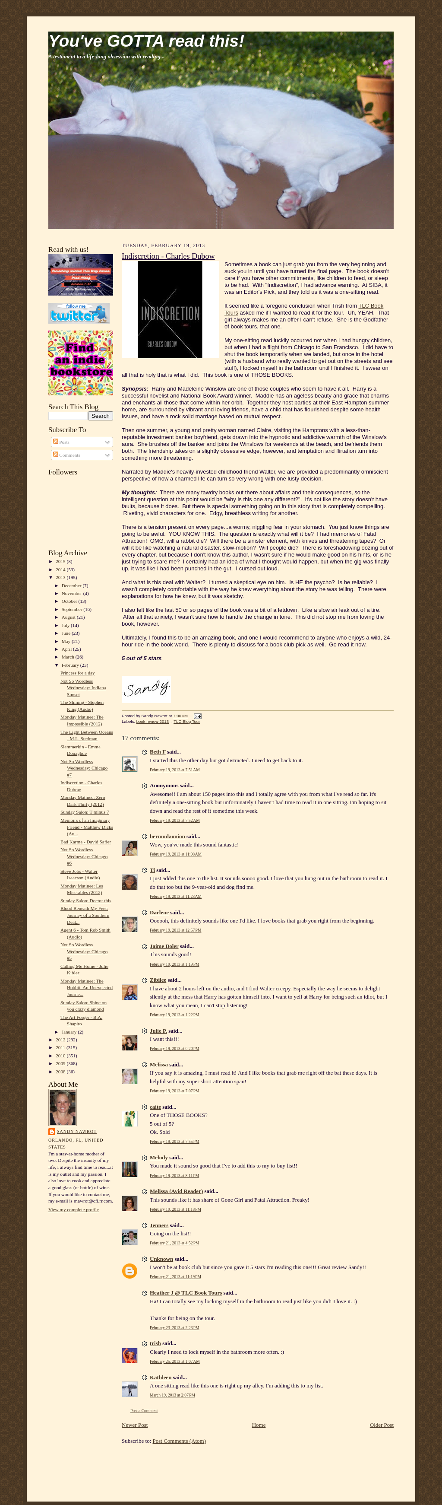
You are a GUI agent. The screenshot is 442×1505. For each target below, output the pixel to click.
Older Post (382, 1425)
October (70, 601)
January (70, 1031)
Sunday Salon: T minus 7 (84, 812)
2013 (61, 577)
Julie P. (158, 1031)
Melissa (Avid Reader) (176, 1191)
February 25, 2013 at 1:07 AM (175, 1361)
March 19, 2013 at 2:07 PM (172, 1395)
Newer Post (135, 1425)
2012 (61, 1039)
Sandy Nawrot (77, 1131)
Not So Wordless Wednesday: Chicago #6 (83, 856)
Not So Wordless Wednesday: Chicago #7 (83, 768)
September (73, 609)
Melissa (159, 1064)
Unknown (161, 1259)
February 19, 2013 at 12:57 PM (175, 930)
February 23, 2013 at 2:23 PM (174, 1327)
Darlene (159, 912)
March (69, 656)
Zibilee (158, 980)
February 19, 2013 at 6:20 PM (174, 1048)
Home (259, 1425)
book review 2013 (152, 721)
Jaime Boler (164, 946)
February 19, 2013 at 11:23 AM (176, 896)
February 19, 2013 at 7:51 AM (175, 769)
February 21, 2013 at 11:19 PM (175, 1276)
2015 (61, 561)
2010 (61, 1055)
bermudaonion (167, 836)
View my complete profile (73, 1209)
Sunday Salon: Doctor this (85, 900)
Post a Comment (144, 1410)
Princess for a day (77, 672)
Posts (61, 442)
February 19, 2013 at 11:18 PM (175, 1209)
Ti (152, 870)
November (72, 593)
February (71, 665)
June (67, 633)
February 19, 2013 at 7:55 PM (174, 1141)
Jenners (159, 1225)
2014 (61, 569)
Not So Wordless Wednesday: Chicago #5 (83, 951)
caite (155, 1107)
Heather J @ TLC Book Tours (186, 1292)
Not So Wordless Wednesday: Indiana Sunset (83, 687)
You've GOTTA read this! (146, 41)
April (67, 649)
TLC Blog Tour (187, 721)
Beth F (158, 751)
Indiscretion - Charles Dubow (168, 256)
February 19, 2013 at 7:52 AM (175, 820)
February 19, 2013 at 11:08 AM (176, 854)
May (67, 641)
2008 (61, 1071)
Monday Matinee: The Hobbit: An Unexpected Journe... (86, 987)
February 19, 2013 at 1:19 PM (174, 964)
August (69, 617)
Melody (159, 1157)
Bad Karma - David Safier (85, 841)
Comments (66, 455)
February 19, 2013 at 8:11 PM (174, 1175)
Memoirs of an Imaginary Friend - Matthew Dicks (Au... (86, 827)
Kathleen (161, 1377)
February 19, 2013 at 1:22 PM (174, 1014)
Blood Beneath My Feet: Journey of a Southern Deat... (84, 915)
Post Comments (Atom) (179, 1441)
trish (155, 1343)
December (72, 585)
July (66, 625)
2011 (61, 1047)
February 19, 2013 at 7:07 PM (174, 1090)
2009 (61, 1063)
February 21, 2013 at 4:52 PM (174, 1243)
